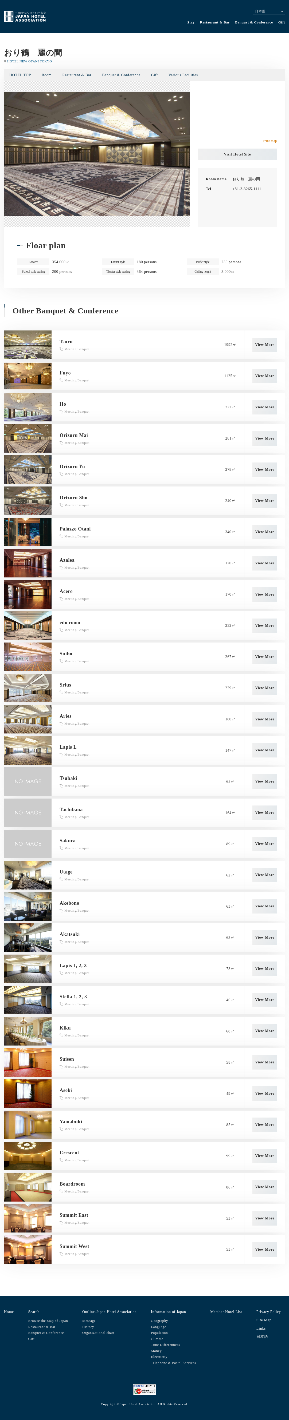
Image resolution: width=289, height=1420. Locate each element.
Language (158, 1327)
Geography (159, 1321)
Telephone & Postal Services (173, 1363)
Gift (281, 22)
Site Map (264, 1320)
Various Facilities (183, 75)
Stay (190, 22)
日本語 (262, 1337)
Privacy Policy (268, 1312)
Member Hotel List (226, 1312)
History (88, 1327)
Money (156, 1351)
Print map (270, 141)
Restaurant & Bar (215, 22)
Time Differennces (165, 1345)
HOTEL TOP (20, 75)
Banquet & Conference (254, 22)
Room (47, 75)
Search (34, 1312)
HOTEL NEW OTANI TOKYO (29, 61)
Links (261, 1328)
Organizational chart (98, 1333)
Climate (157, 1339)
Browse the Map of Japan (48, 1321)
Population (159, 1333)
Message (89, 1321)
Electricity (159, 1357)
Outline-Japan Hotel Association (109, 1312)
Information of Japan (168, 1312)
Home (9, 1312)
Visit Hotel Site (237, 154)
